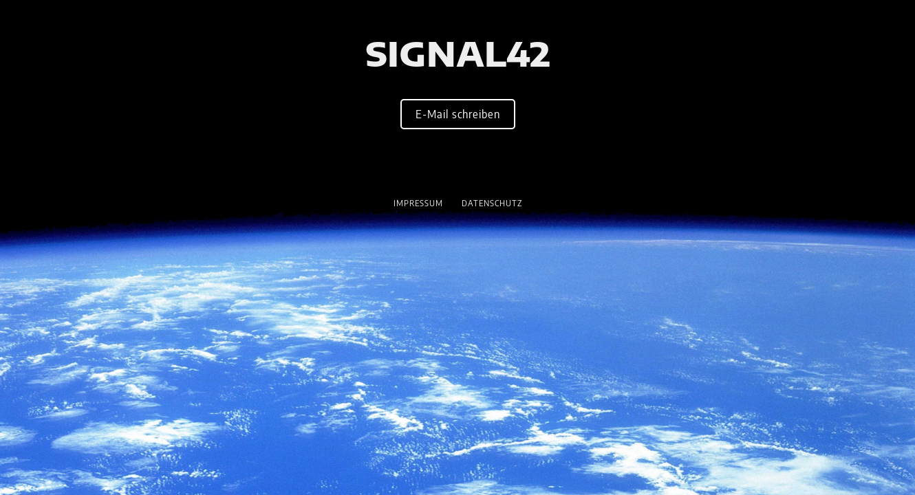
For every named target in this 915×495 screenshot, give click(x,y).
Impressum (418, 203)
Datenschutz (492, 203)
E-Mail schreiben (458, 114)
